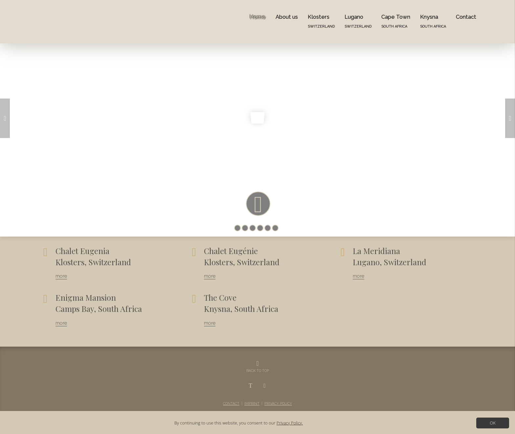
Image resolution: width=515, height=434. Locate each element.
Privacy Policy (278, 403)
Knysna (433, 21)
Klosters (321, 21)
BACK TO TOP (257, 371)
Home (258, 16)
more (61, 272)
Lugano (358, 21)
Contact (466, 16)
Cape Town (395, 21)
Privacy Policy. (290, 423)
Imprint (251, 403)
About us (287, 16)
